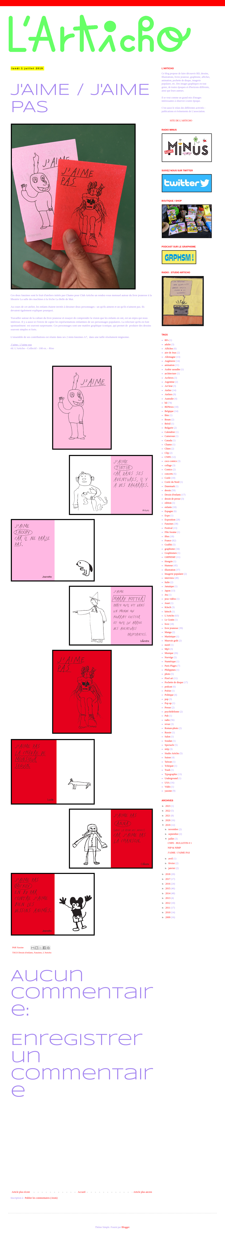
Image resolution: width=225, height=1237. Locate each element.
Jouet (167, 603)
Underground (171, 778)
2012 (168, 903)
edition (168, 502)
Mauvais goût (171, 640)
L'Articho (47, 952)
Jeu (166, 594)
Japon (167, 590)
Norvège (169, 657)
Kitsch (168, 607)
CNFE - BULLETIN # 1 (180, 843)
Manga (168, 632)
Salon (167, 736)
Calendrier (170, 432)
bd (166, 402)
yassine (168, 790)
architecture (170, 373)
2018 (168, 874)
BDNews (169, 406)
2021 (168, 815)
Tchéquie (169, 765)
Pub (167, 715)
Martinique (170, 636)
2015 (168, 888)
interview (169, 578)
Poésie (168, 690)
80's (167, 340)
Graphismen (171, 553)
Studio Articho (172, 753)
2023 (168, 806)
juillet (171, 838)
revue (167, 724)
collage (168, 465)
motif (167, 644)
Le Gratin (169, 619)
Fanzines (38, 952)
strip (167, 749)
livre (167, 624)
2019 (168, 825)
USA (167, 782)
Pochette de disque (174, 682)
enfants (168, 507)
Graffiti (168, 544)
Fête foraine (171, 532)
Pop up (168, 703)
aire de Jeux (170, 352)
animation (169, 365)
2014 (168, 893)
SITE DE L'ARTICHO (181, 120)
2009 (168, 917)
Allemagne (170, 357)
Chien (168, 448)
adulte (168, 344)
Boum (168, 419)
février (172, 863)
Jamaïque (169, 586)
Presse (168, 707)
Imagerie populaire (174, 573)
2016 (168, 883)
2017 (168, 879)
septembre (173, 834)
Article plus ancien (142, 1192)
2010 (168, 912)
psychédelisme (172, 711)
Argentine (169, 381)
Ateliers (168, 394)
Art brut (168, 386)
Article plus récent (21, 1192)
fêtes (167, 536)
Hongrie (169, 561)
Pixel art (169, 678)
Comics (168, 469)
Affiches (169, 348)
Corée (168, 477)
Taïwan (168, 761)
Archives (169, 377)
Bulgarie (169, 427)
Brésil (168, 423)
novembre (173, 829)
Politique (169, 694)
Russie (168, 732)
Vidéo (168, 786)
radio (167, 720)
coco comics (171, 461)
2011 (168, 907)
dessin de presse (172, 498)
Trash (167, 770)
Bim (167, 415)
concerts (169, 473)
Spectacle (169, 745)
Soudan (168, 740)
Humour (169, 565)
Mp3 (167, 649)
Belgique (169, 411)
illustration (170, 569)
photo (167, 674)
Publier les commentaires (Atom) (41, 1197)
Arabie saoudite (172, 369)
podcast (168, 686)
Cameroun (170, 436)
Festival (168, 528)
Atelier (168, 390)
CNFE (168, 457)
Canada (168, 440)
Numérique (170, 661)
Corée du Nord (172, 482)
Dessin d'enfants (25, 952)
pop (166, 699)
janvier (172, 868)
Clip (167, 452)
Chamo (168, 444)
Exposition (170, 519)
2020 (168, 820)
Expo (167, 515)
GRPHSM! (170, 557)
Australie (169, 398)
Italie (167, 582)
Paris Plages (171, 665)
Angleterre (170, 361)
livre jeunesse (171, 628)
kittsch (168, 611)
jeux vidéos (170, 598)
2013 (168, 898)
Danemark (170, 486)
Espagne (169, 511)
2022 (168, 810)
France (168, 540)
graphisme (170, 548)
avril (170, 858)
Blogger (125, 1227)
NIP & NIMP (174, 847)
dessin (168, 490)
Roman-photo (171, 728)
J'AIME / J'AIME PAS (179, 852)
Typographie (171, 774)
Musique (169, 653)
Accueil (81, 1192)
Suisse (168, 757)
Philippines (170, 669)
